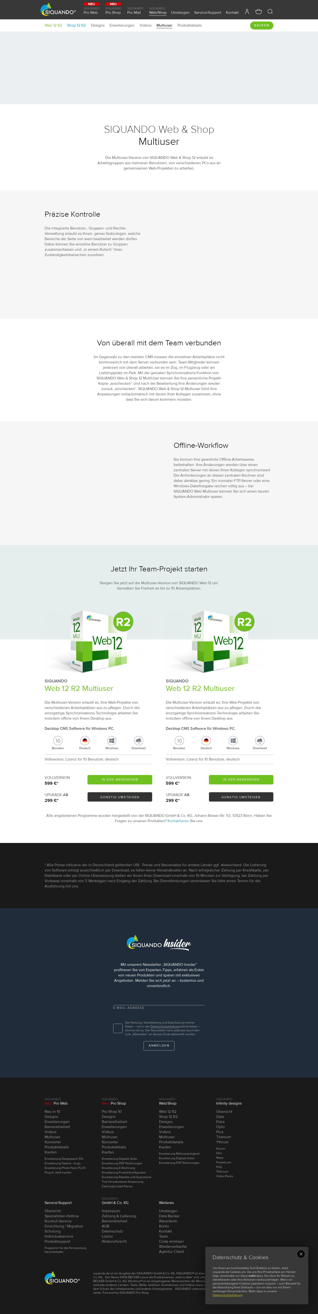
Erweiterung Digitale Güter (119, 1159)
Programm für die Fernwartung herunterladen (65, 1250)
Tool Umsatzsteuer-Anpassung (122, 1182)
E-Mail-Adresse (128, 1008)
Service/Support (207, 12)
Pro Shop (114, 10)
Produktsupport (58, 1241)
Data (220, 1117)
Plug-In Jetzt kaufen (58, 1172)
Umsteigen (180, 12)
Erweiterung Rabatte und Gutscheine (126, 1177)
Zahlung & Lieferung (119, 1216)
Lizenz (107, 1236)
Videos (145, 25)
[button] (270, 11)
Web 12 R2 (53, 25)
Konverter (53, 1142)
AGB (105, 1226)
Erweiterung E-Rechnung (118, 1168)
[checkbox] (118, 1028)
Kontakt (232, 12)
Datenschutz (112, 1231)
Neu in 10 (52, 1111)
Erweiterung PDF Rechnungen (122, 1163)
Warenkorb (168, 1221)
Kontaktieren (178, 821)
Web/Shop (158, 10)
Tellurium (222, 1172)
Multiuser (164, 25)
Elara (220, 1122)
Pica (219, 1132)
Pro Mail (135, 10)
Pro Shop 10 (112, 1111)
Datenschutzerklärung (227, 1295)
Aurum (220, 1149)
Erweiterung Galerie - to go (62, 1163)
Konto (164, 1226)
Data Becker (169, 1216)
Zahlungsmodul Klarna (117, 1186)
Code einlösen (171, 1241)
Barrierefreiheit (57, 1127)
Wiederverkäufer (173, 1246)
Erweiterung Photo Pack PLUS (65, 1168)
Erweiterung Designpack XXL (64, 1159)
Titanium (223, 1137)
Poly (219, 1167)
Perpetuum (223, 1162)
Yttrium (222, 1142)
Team (163, 1236)
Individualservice (59, 1236)
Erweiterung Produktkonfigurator (124, 1172)
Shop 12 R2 (76, 25)
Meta (219, 1158)
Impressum (111, 1211)
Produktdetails (189, 25)
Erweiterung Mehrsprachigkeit (179, 1154)
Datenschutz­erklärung (165, 1026)
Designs (97, 25)
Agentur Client (171, 1251)
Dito (219, 1153)
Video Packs (224, 1176)
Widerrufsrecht (114, 1241)
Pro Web (92, 10)
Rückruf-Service (58, 1221)
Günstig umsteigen (119, 797)
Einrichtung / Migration (64, 1226)
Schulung (53, 1231)
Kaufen (261, 25)
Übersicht (224, 1111)
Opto (220, 1127)
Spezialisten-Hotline (62, 1216)
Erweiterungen (122, 25)
